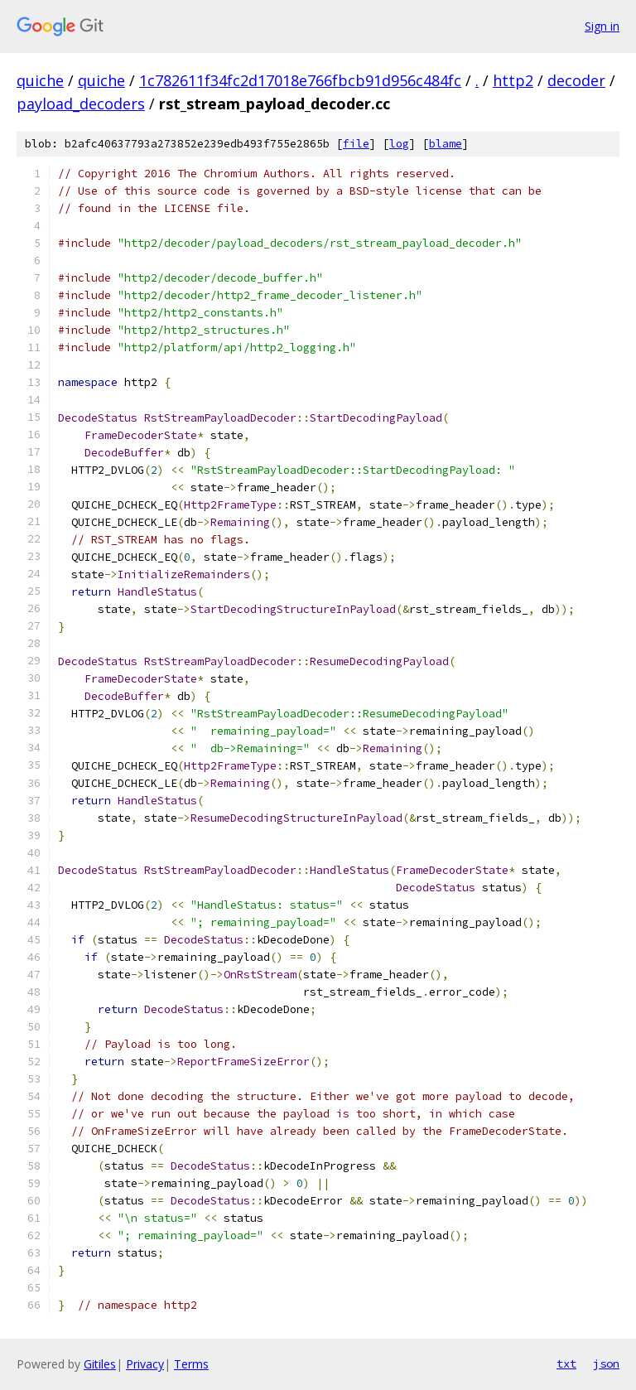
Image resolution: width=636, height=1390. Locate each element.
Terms (191, 1364)
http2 (513, 80)
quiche (40, 80)
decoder (576, 80)
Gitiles (100, 1364)
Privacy (145, 1364)
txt (566, 1363)
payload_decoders (81, 103)
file (356, 144)
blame (445, 144)
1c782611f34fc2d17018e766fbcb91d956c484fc (300, 80)
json (606, 1363)
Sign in (602, 26)
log (399, 144)
